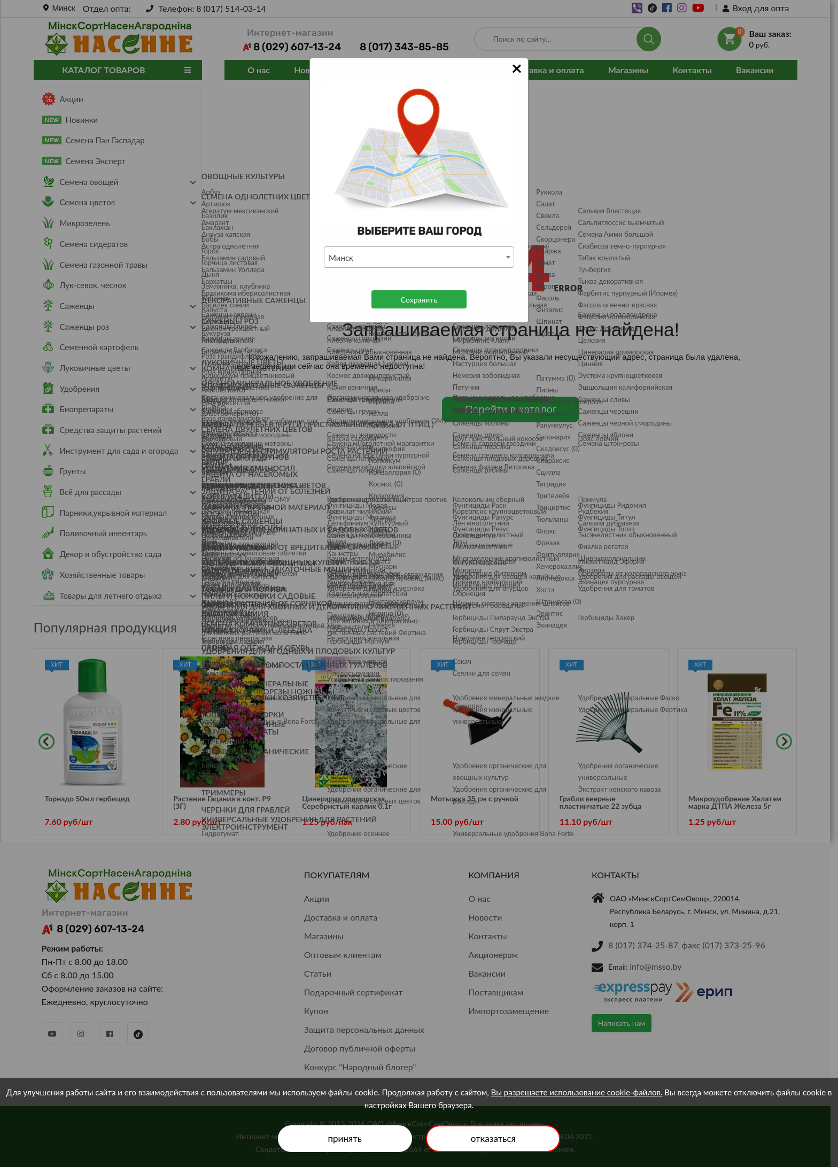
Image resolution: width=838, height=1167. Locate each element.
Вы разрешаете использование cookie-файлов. (577, 1092)
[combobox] (419, 257)
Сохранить (419, 299)
